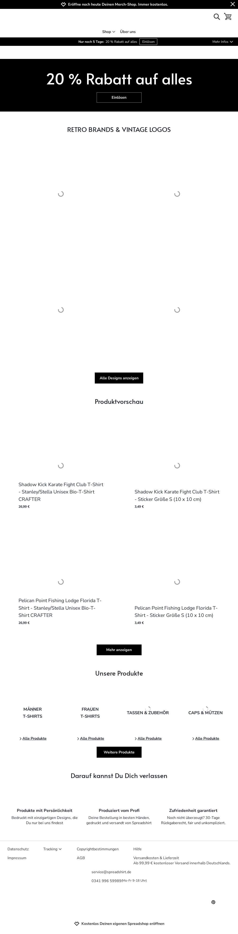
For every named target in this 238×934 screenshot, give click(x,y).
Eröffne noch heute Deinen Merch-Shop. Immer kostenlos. (118, 4)
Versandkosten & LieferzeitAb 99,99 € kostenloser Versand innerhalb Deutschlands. (182, 860)
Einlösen (148, 42)
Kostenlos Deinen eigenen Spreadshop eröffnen (119, 924)
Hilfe (137, 849)
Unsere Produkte (119, 672)
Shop (109, 31)
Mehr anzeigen (119, 649)
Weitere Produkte (119, 752)
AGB (81, 858)
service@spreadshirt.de (111, 872)
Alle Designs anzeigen (119, 378)
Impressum (16, 858)
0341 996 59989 (119, 880)
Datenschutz (18, 849)
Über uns (128, 31)
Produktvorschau (119, 401)
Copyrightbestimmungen (98, 849)
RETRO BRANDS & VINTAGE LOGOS (119, 129)
